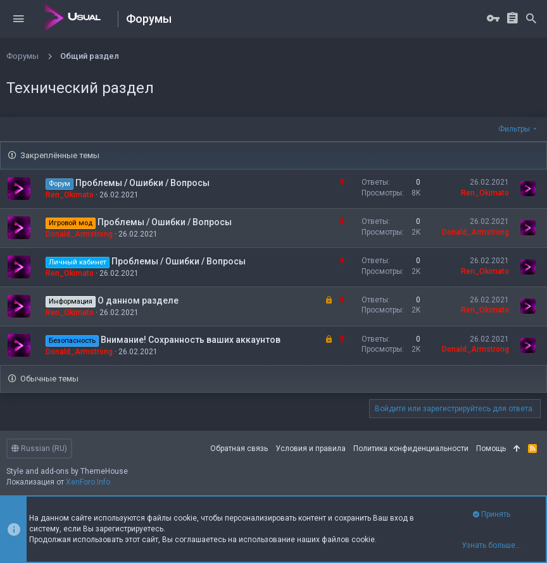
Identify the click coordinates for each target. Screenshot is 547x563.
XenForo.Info (88, 482)
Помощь (491, 448)
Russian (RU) (39, 448)
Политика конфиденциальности (410, 448)
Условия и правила (310, 448)
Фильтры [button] (514, 129)
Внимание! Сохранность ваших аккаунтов (190, 340)
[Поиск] (531, 18)
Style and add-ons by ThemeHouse (67, 471)
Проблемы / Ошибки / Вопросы (142, 183)
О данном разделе (138, 300)
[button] (18, 19)
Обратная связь (239, 448)
